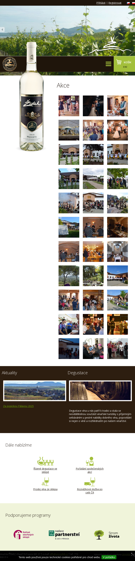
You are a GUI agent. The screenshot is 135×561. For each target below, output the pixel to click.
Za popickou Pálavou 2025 (18, 406)
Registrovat (115, 2)
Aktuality (9, 372)
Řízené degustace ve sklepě (45, 465)
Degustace (78, 372)
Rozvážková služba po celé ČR (90, 485)
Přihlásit (101, 2)
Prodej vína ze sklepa (45, 484)
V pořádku (109, 557)
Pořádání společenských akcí (90, 465)
